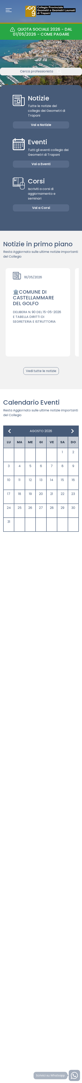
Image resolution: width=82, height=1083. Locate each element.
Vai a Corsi (41, 207)
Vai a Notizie (41, 125)
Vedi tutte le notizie (41, 371)
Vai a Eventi (41, 164)
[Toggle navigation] (8, 11)
